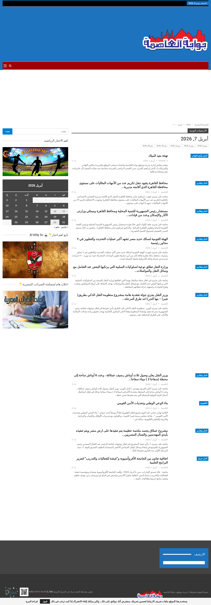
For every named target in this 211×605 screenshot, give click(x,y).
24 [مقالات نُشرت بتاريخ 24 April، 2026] (7, 216)
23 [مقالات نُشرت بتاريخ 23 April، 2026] (16, 216)
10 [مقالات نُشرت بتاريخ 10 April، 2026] (7, 205)
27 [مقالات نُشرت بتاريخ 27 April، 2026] (46, 222)
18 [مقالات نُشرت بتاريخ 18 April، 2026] (63, 216)
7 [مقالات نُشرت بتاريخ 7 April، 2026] (37, 205)
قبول (45, 601)
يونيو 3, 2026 (189, 146)
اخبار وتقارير (202, 183)
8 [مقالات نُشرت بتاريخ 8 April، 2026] (26, 205)
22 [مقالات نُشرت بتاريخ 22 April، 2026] (26, 216)
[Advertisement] (70, 34)
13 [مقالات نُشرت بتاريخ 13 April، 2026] (46, 211)
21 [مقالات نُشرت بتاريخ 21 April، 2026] (37, 216)
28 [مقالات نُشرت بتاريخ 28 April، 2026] (37, 222)
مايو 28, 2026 (148, 146)
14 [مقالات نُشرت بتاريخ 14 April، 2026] (37, 211)
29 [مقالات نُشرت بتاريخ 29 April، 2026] (26, 222)
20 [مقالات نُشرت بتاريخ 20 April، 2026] (46, 216)
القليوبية (203, 403)
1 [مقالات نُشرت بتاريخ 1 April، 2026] (26, 200)
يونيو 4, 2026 (202, 146)
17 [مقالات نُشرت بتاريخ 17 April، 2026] (7, 211)
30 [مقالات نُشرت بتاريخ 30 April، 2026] (16, 222)
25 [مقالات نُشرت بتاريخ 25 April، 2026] (63, 222)
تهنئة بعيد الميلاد (158, 155)
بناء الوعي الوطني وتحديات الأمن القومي (142, 403)
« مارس (64, 227)
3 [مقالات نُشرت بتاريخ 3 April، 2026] (7, 200)
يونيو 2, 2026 (175, 146)
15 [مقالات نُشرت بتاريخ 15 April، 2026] (26, 211)
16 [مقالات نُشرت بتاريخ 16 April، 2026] (16, 211)
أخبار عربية (202, 458)
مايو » (56, 227)
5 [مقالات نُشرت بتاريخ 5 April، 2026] (55, 205)
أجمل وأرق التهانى (199, 156)
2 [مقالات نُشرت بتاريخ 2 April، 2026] (16, 200)
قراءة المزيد (31, 601)
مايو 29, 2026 (162, 146)
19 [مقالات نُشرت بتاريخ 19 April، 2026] (55, 216)
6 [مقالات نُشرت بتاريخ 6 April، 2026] (46, 205)
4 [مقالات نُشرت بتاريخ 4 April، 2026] (63, 205)
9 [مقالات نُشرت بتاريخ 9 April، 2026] (16, 205)
